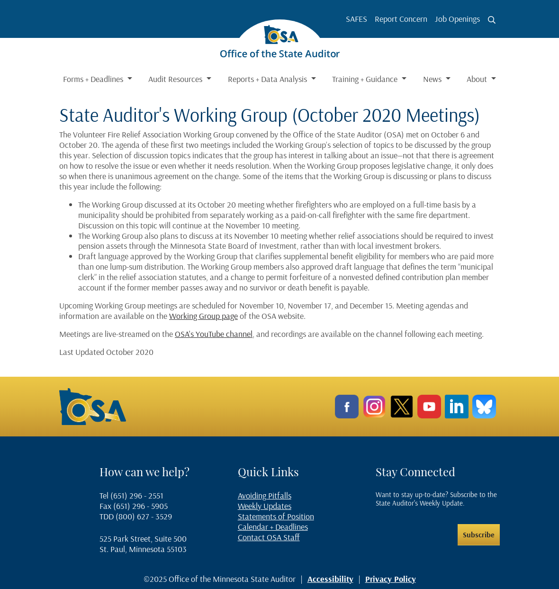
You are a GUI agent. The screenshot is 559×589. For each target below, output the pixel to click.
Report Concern (401, 18)
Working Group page (203, 315)
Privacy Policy (390, 578)
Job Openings (457, 18)
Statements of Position (276, 516)
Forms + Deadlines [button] (94, 78)
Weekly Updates (264, 505)
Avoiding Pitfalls (264, 495)
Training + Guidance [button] (365, 78)
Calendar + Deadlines (273, 526)
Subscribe (479, 534)
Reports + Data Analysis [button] (268, 78)
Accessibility (330, 578)
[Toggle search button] (492, 20)
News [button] (433, 78)
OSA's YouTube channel (213, 333)
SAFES (356, 18)
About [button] (478, 78)
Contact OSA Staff (269, 537)
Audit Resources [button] (176, 78)
